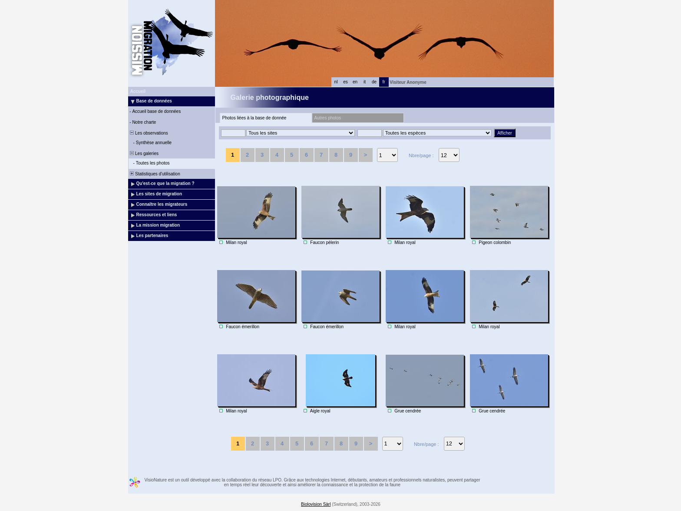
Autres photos (327, 117)
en (355, 81)
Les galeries (144, 153)
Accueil (138, 91)
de (374, 81)
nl (336, 81)
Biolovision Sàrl (316, 504)
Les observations (148, 133)
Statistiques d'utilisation (154, 173)
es (345, 81)
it (365, 81)
